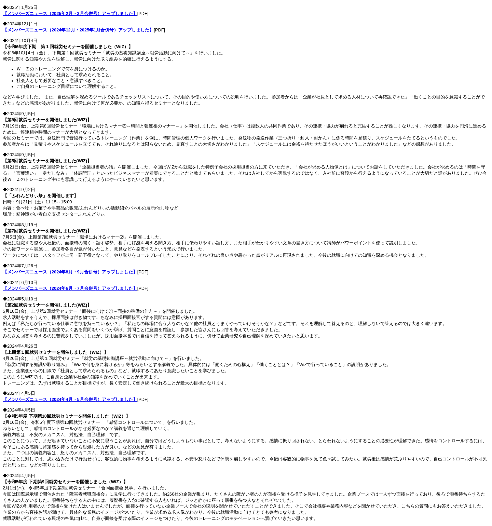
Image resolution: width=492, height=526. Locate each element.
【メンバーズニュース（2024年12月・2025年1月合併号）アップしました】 (78, 29)
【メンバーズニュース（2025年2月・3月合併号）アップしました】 (70, 13)
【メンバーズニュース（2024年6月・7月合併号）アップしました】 (70, 288)
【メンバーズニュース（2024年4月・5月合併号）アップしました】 (70, 399)
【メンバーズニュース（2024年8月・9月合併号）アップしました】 (70, 271)
